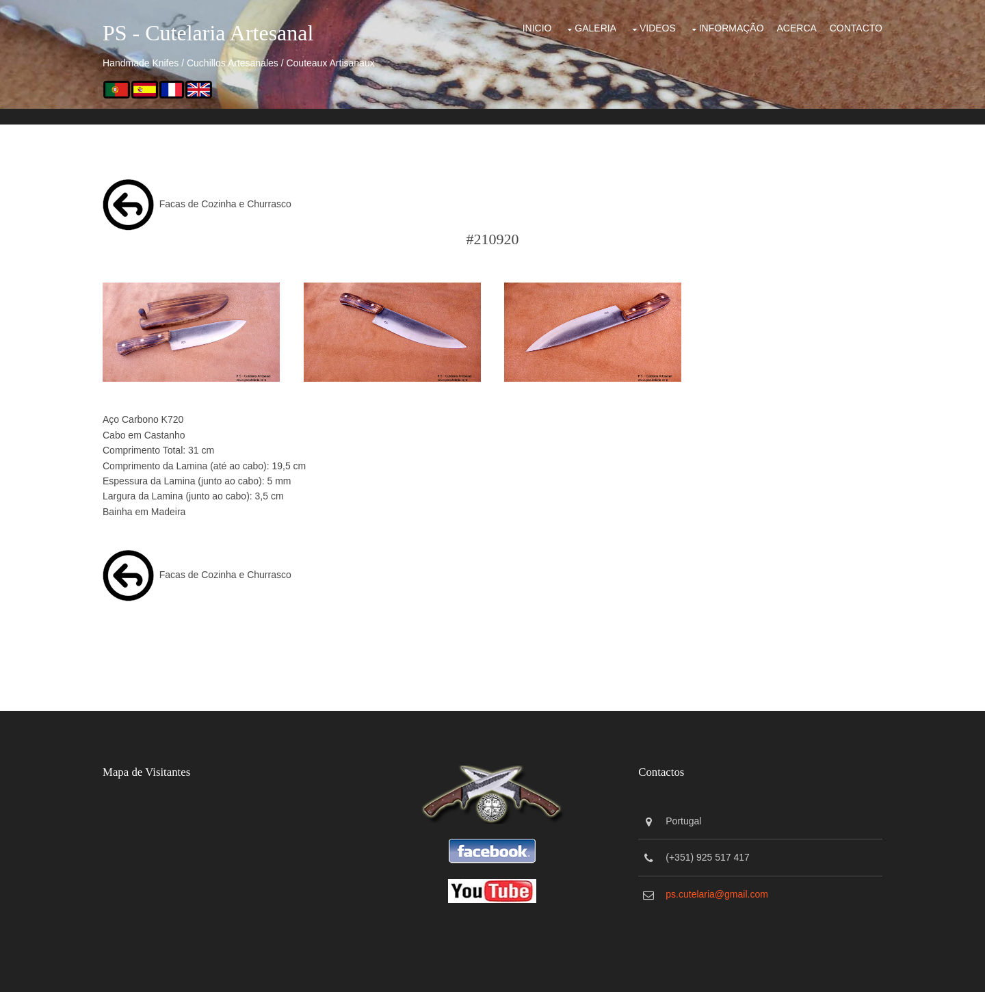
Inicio (537, 28)
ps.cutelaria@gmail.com (717, 894)
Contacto (856, 28)
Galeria (595, 28)
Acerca (796, 28)
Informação (731, 28)
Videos (658, 28)
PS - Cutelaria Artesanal (208, 33)
